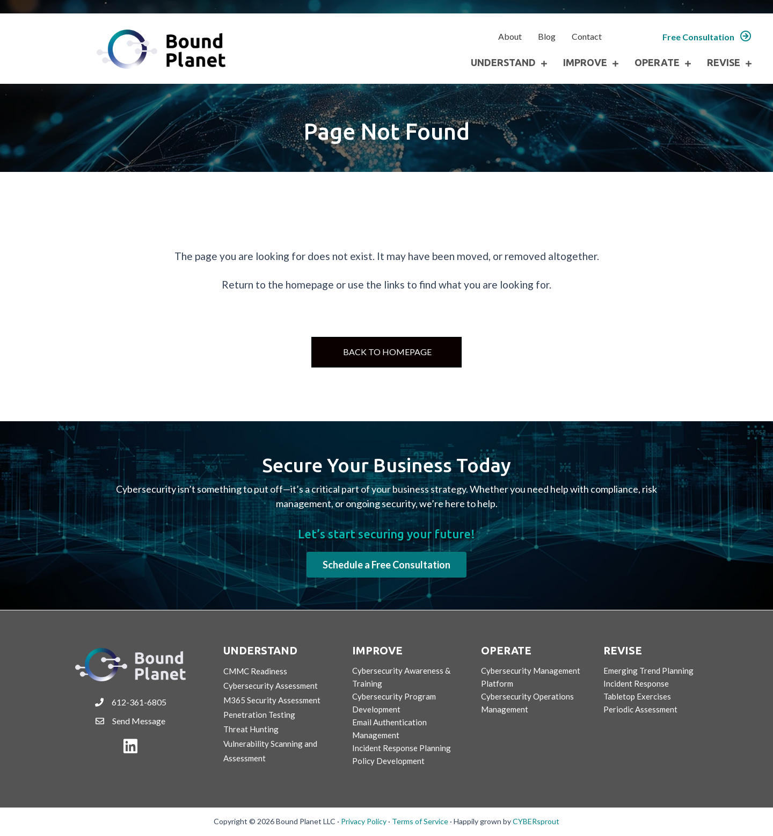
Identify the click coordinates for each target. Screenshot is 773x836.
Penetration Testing (259, 714)
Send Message (138, 721)
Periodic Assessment (640, 709)
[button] (707, 36)
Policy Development (388, 761)
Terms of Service (420, 821)
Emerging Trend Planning (648, 670)
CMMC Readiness (255, 671)
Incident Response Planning (401, 748)
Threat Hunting (251, 729)
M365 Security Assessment (271, 700)
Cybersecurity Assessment (270, 685)
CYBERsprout (536, 821)
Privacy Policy (363, 821)
